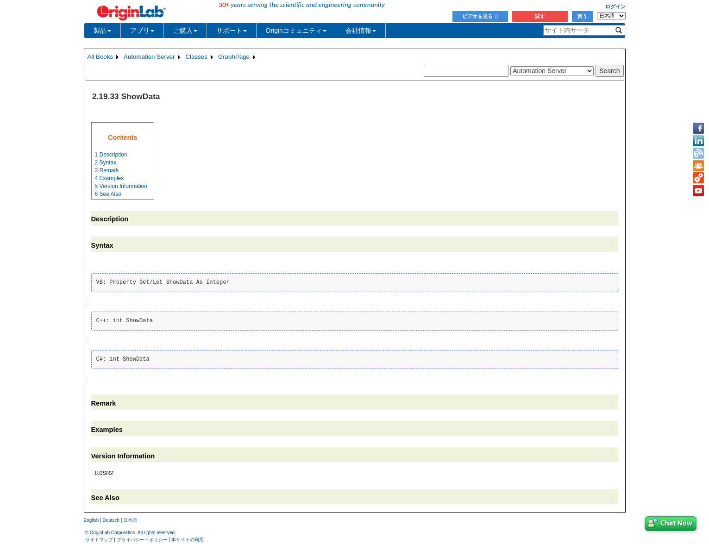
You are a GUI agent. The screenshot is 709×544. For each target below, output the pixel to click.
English (91, 518)
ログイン (615, 6)
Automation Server (149, 56)
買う (582, 16)
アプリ (142, 30)
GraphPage (234, 56)
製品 (102, 30)
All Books (100, 56)
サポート (231, 30)
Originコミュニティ (296, 30)
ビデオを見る (480, 16)
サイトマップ (99, 537)
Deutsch (110, 518)
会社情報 (360, 30)
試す (540, 16)
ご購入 (185, 30)
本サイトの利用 (187, 537)
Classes (196, 56)
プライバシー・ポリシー (142, 537)
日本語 (130, 518)
